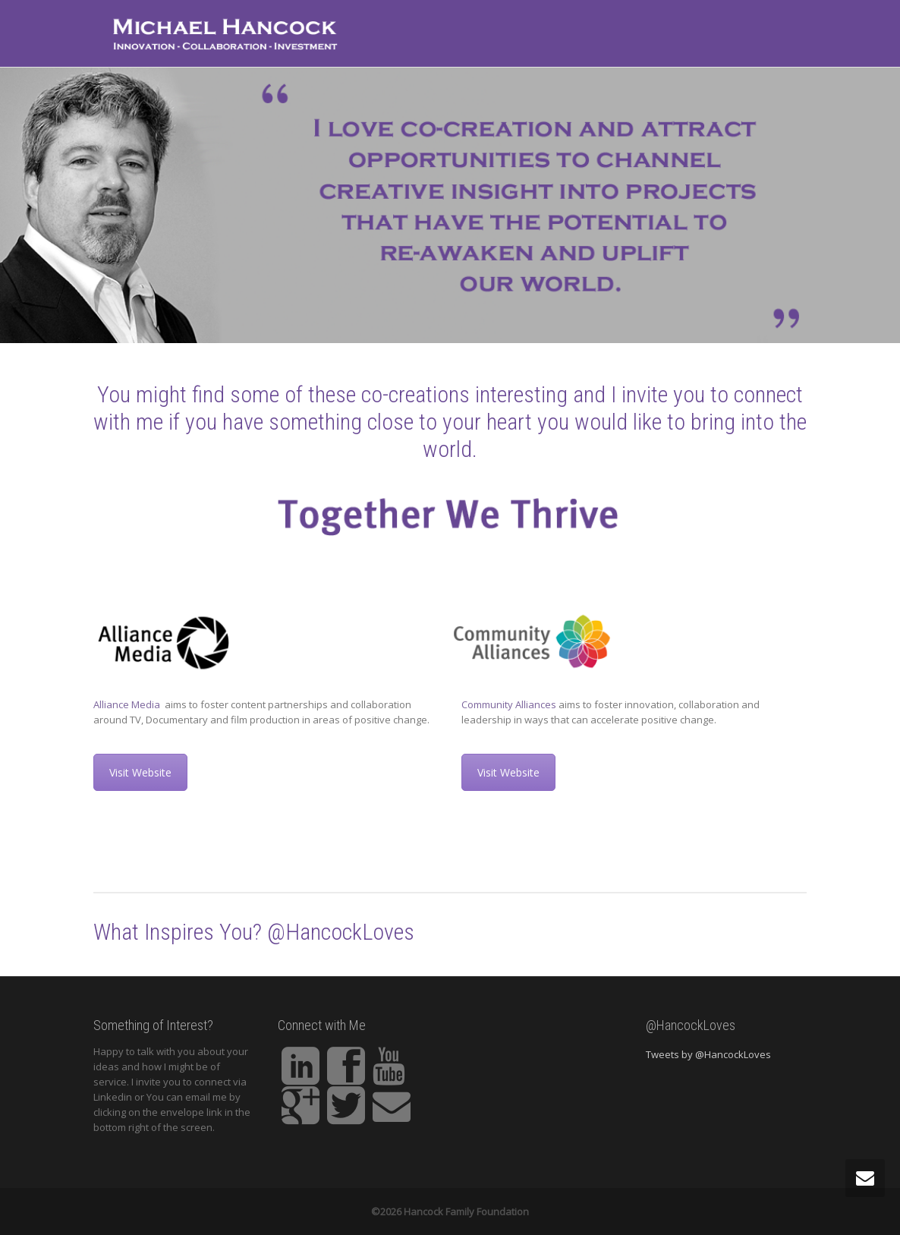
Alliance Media (127, 704)
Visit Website (140, 772)
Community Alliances (508, 704)
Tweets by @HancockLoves (708, 1054)
